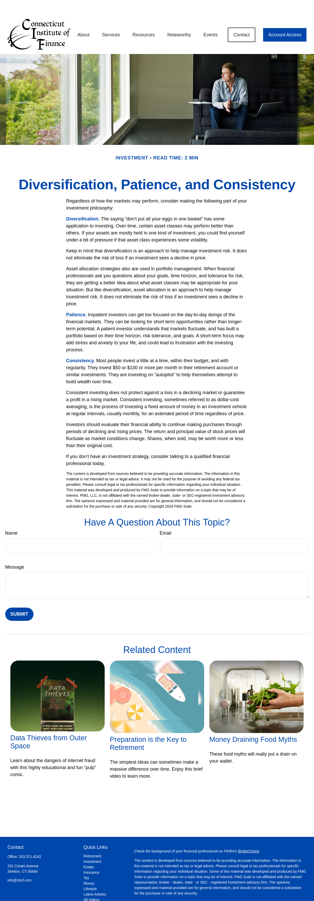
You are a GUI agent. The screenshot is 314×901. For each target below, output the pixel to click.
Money (89, 868)
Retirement (92, 840)
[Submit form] (19, 598)
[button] (83, 19)
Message (14, 551)
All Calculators (95, 889)
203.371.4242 (30, 841)
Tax (86, 862)
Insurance (91, 857)
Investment (92, 846)
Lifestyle (90, 873)
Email (165, 517)
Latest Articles (95, 879)
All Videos (92, 884)
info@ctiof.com (20, 865)
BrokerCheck (248, 835)
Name (11, 517)
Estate (89, 851)
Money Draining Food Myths (253, 724)
